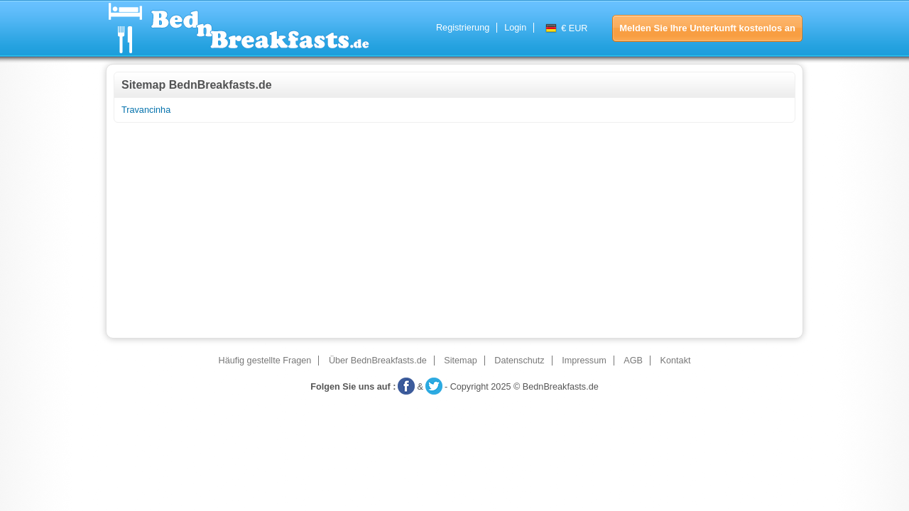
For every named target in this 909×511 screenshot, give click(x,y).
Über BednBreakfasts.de (378, 361)
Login (515, 28)
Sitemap (460, 361)
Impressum (584, 361)
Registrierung (462, 28)
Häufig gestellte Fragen (265, 361)
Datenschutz (519, 361)
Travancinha (145, 110)
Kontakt (675, 361)
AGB (633, 361)
